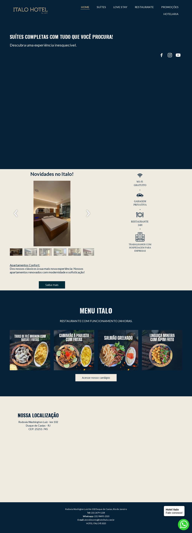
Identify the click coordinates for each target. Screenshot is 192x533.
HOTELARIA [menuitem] (171, 14)
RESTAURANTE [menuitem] (144, 7)
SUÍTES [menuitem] (101, 7)
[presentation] (16, 213)
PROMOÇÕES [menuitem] (169, 7)
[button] (16, 253)
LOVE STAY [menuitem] (120, 7)
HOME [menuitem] (85, 7)
